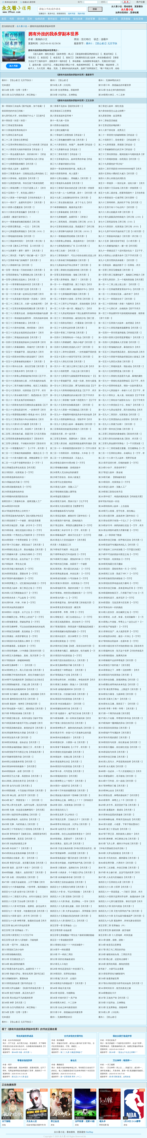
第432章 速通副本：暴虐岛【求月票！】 (117, 810)
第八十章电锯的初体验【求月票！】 (18, 236)
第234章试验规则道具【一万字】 (17, 487)
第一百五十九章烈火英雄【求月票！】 (116, 361)
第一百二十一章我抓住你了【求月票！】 (117, 299)
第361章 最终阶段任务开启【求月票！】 (20, 699)
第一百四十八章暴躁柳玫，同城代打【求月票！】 (25, 347)
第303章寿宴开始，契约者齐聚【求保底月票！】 (72, 602)
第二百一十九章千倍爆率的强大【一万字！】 (23, 463)
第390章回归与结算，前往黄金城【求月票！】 (119, 742)
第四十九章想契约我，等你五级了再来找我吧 (23, 183)
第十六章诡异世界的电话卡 (14, 130)
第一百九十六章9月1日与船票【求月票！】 (22, 424)
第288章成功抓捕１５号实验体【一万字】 (69, 578)
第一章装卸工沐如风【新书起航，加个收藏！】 (24, 106)
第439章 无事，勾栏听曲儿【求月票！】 (20, 824)
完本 (29, 18)
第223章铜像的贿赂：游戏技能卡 (65, 467)
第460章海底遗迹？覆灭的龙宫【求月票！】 (70, 858)
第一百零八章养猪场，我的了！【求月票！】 (71, 280)
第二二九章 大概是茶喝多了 (71, 1052)
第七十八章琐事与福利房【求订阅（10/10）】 (71, 231)
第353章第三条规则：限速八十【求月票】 (69, 684)
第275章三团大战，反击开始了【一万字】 (21, 559)
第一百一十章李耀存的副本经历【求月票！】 (23, 284)
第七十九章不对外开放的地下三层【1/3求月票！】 (121, 231)
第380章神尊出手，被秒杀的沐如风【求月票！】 (72, 728)
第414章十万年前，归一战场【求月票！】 (117, 781)
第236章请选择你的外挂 (13, 492)
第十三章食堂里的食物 (12, 125)
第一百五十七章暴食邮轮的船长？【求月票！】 (24, 361)
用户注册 (140, 2)
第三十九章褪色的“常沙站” (110, 164)
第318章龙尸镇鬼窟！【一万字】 (113, 627)
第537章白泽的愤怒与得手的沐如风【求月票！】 (121, 983)
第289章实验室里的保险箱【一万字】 (115, 578)
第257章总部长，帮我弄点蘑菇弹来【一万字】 (71, 525)
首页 (4, 18)
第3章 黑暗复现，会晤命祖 (119, 1077)
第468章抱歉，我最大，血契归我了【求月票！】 (24, 872)
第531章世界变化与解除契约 (111, 974)
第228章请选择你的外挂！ (14, 477)
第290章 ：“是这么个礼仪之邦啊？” (123, 1052)
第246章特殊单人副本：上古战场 (113, 506)
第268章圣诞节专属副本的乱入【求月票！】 (118, 545)
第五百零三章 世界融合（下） (16, 930)
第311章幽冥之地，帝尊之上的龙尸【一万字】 (23, 617)
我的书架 (81, 14)
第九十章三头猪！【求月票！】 (65, 251)
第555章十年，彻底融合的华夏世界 (114, 85)
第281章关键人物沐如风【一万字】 (18, 569)
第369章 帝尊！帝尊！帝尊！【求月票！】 (118, 709)
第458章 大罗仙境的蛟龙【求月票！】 (116, 853)
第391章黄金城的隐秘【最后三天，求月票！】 (23, 747)
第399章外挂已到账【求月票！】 (113, 757)
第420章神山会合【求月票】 (111, 790)
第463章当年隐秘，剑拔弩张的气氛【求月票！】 (72, 863)
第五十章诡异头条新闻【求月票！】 (67, 183)
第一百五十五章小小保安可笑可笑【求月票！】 (72, 357)
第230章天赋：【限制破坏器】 (112, 477)
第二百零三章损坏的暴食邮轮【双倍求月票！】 (120, 434)
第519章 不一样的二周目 (61, 954)
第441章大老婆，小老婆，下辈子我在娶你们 (118, 824)
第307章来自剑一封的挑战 (110, 607)
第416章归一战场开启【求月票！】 (66, 786)
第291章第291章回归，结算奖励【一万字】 (70, 583)
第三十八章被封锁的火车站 (62, 164)
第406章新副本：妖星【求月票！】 (18, 771)
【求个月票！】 (105, 318)
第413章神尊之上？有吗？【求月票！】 (68, 781)
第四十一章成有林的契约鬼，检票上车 (68, 169)
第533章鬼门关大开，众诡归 (63, 978)
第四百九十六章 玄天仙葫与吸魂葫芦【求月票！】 (121, 916)
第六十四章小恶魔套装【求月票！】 (18, 207)
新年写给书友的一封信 (108, 501)
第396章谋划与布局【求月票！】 (113, 752)
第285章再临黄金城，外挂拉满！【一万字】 (70, 574)
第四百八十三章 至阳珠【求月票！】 (67, 896)
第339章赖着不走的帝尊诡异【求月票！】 (117, 660)
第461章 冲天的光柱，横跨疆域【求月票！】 (119, 858)
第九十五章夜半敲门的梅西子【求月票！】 (22, 260)
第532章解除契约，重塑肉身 (15, 978)
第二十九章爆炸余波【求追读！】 (66, 149)
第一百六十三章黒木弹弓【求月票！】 (20, 371)
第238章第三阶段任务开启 (110, 492)
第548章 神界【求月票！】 (14, 1003)
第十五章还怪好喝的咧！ (110, 125)
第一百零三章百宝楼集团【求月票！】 (116, 270)
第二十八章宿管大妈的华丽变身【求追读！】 (23, 149)
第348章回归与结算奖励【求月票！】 (115, 675)
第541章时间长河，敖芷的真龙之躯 (114, 988)
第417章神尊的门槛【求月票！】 (113, 786)
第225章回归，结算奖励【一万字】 (18, 472)
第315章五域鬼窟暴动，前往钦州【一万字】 (70, 622)
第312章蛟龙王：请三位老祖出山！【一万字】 (71, 617)
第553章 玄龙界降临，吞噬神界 (64, 90)
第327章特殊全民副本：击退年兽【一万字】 (118, 641)
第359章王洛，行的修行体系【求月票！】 (69, 694)
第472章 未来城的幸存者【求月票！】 (67, 877)
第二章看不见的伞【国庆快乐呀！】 (67, 106)
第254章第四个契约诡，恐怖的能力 (66, 521)
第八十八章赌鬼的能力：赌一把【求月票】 (118, 246)
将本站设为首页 (11, 2)
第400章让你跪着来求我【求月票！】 (19, 762)
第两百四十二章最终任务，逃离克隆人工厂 (22, 501)
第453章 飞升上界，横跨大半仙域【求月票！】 (120, 843)
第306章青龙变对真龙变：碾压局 (65, 607)
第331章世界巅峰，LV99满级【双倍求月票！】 (23, 651)
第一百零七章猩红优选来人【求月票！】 (21, 280)
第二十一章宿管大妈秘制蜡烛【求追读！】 (118, 135)
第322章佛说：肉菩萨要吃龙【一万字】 (20, 636)
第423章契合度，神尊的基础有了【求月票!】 (119, 795)
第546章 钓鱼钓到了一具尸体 (63, 998)
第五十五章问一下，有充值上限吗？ (18, 193)
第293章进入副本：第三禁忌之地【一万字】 (22, 588)
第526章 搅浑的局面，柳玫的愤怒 (113, 964)
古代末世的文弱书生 (73, 1036)
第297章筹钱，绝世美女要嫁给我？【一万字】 (71, 593)
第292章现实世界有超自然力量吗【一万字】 (118, 583)
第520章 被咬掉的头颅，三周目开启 (115, 954)
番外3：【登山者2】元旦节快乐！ (17, 80)
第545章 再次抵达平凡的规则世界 (17, 998)
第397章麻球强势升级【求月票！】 (18, 757)
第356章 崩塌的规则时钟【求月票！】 (67, 689)
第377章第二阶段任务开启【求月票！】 (68, 723)
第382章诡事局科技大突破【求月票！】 (20, 733)
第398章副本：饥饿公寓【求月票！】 (67, 757)
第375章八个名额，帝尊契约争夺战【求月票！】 (121, 718)
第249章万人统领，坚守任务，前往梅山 (116, 511)
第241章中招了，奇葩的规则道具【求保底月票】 (121, 496)
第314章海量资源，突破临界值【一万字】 (21, 622)
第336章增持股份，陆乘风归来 (112, 655)
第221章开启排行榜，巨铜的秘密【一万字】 (118, 463)
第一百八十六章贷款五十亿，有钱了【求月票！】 (121, 405)
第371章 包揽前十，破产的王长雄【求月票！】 (72, 713)
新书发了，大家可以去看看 (111, 969)
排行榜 (20, 18)
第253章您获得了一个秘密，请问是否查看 (21, 521)
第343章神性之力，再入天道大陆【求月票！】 (23, 670)
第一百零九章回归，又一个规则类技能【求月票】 (121, 280)
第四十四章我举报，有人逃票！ (65, 173)
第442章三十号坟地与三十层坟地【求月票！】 (23, 829)
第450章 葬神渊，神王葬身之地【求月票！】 (119, 839)
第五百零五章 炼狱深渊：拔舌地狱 (114, 930)
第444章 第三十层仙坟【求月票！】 (115, 829)
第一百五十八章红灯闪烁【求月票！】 (68, 361)
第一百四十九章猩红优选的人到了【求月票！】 (72, 347)
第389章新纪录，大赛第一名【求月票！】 (69, 742)
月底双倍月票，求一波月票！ (63, 434)
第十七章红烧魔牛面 (59, 130)
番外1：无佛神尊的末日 (109, 80)
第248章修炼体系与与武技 (62, 511)
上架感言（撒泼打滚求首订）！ (16, 217)
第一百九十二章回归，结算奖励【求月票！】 (119, 414)
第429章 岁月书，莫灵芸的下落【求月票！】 (119, 805)
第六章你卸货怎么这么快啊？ (112, 111)
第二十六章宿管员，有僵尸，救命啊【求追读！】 (73, 145)
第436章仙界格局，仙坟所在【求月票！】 (21, 819)
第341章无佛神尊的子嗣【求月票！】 (67, 665)
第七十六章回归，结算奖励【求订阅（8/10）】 (120, 226)
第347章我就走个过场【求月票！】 (66, 675)
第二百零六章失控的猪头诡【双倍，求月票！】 (120, 439)
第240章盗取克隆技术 (60, 496)
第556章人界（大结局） (61, 85)
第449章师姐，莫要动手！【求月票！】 (68, 839)
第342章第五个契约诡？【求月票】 (114, 665)
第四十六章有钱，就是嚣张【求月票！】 (21, 178)
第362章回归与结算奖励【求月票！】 (67, 699)
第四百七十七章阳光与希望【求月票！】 (69, 887)
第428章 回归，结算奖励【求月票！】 (67, 805)
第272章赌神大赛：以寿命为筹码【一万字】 (22, 554)
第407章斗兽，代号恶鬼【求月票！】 (67, 771)
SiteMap (89, 1132)
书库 (11, 18)
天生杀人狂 (31, 1121)
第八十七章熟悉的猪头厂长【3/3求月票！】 (70, 246)
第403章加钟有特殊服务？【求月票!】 (19, 766)
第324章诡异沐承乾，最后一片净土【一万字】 (119, 636)
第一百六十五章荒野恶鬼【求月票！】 (116, 371)
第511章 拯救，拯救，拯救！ (111, 940)
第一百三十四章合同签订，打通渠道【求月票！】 (73, 323)
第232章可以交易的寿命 (61, 482)
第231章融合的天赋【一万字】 (16, 482)
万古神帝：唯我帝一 (122, 1060)
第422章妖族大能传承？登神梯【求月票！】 (70, 795)
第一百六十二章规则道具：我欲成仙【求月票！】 (121, 366)
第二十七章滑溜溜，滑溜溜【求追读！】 (117, 145)
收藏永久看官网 (29, 2)
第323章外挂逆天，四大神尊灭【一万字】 (69, 636)
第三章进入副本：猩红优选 (111, 106)
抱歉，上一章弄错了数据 (110, 535)
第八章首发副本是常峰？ (61, 116)
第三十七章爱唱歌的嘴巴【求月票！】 (20, 164)
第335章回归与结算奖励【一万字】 (66, 655)
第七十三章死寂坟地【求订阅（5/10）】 (117, 222)
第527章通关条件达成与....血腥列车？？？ (21, 969)
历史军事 (90, 18)
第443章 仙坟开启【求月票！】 (64, 829)
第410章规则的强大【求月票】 (64, 776)
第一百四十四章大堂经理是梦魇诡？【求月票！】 (121, 337)
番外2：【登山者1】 (59, 80)
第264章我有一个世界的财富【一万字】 (20, 540)
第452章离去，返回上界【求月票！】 (67, 843)
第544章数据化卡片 (107, 993)
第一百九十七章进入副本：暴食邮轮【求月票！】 (73, 424)
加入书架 (13, 66)
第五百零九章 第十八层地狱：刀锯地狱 (20, 940)
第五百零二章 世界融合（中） (112, 925)
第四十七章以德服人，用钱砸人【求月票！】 (71, 178)
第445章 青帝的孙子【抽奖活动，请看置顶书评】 (25, 834)
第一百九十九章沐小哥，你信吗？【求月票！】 (24, 429)
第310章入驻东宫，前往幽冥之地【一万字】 (118, 612)
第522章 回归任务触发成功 (62, 959)
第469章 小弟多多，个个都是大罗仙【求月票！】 (73, 872)
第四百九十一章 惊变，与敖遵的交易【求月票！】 (25, 911)
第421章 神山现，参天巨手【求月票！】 (20, 795)
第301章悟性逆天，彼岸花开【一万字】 (116, 598)
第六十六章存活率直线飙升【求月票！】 (21, 212)
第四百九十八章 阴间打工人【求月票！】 (69, 921)
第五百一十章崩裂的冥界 (61, 940)
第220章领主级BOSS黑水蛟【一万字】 (68, 463)
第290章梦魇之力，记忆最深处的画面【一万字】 (24, 583)
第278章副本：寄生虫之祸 (14, 564)
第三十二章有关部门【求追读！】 (66, 154)
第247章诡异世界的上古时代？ (16, 511)
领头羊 (102, 1121)
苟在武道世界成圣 (24, 1036)
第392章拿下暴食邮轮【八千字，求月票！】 (70, 747)
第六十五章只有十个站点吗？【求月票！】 (118, 207)
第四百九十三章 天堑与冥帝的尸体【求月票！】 (120, 911)
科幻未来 (77, 18)
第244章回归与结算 (11, 506)
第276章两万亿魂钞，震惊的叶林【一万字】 (70, 559)
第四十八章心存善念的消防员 (112, 178)
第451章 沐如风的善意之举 (14, 843)
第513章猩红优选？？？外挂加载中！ (67, 945)
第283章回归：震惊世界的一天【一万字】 (117, 569)
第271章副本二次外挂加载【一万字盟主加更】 (119, 549)
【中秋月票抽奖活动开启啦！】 (113, 848)
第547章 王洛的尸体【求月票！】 (113, 998)
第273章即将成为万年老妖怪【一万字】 (68, 554)
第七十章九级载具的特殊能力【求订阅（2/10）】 (121, 217)
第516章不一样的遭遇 (60, 950)
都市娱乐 (52, 18)
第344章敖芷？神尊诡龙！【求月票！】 (68, 670)
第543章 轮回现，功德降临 (62, 993)
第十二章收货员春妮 (107, 120)
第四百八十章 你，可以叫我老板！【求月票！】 (72, 892)
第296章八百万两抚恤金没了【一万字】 (20, 593)
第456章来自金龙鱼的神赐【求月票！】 (20, 853)
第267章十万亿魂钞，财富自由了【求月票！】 (23, 545)
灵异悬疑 (125, 18)
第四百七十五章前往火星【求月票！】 (116, 882)
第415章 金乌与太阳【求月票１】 (17, 786)
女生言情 (138, 18)
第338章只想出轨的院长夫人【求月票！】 (69, 660)
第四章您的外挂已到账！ (13, 111)
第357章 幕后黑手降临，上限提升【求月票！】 (120, 689)
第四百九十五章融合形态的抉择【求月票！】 (71, 916)
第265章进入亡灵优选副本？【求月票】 (68, 540)
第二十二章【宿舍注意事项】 (15, 140)
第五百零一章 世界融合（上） (64, 925)
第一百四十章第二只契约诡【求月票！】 (69, 333)
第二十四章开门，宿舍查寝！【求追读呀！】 (119, 140)
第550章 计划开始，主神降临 (63, 95)
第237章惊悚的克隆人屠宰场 (63, 492)
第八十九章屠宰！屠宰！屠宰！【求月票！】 (23, 251)
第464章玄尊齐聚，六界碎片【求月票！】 (117, 863)
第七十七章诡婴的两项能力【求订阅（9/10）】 (23, 231)
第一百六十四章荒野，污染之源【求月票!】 (70, 371)
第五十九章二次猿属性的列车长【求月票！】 (71, 198)
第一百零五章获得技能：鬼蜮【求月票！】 (70, 275)
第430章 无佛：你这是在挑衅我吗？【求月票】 (23, 810)
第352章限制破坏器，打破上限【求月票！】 (22, 684)
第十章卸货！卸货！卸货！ (14, 120)
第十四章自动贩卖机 (59, 125)
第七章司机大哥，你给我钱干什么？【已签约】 (24, 116)
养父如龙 (55, 1121)
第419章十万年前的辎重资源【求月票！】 (69, 790)
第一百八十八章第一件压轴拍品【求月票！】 (71, 410)
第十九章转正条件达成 (12, 135)
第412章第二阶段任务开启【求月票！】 (20, 781)
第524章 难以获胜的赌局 (13, 964)
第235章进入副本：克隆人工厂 (64, 487)
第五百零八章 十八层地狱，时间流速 (115, 935)
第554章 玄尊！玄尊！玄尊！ (15, 90)
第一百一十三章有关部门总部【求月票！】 (22, 289)
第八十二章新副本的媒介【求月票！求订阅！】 (120, 236)
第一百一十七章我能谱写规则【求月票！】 (70, 294)
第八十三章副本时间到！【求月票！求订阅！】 (24, 241)
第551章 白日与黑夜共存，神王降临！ (19, 95)
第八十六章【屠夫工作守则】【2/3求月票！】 (23, 246)
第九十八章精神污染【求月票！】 (17, 265)
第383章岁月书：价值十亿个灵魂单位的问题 (70, 733)
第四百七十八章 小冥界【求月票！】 (115, 887)
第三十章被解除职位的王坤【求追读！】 (117, 149)
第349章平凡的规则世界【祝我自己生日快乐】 (23, 680)
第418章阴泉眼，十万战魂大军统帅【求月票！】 (24, 790)
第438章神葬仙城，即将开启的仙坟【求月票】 (119, 819)
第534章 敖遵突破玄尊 (108, 978)
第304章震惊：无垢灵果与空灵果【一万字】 (118, 602)
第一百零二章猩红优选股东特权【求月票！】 (71, 270)
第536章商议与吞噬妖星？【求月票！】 (68, 983)
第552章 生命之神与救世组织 (111, 90)
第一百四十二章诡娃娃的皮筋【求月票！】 (22, 337)
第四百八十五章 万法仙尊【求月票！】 (20, 901)
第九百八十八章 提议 (20, 1077)
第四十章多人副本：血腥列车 (15, 169)
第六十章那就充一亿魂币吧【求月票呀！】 (118, 198)
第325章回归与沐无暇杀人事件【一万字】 (21, 641)
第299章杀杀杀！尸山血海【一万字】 (19, 598)
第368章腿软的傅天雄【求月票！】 (66, 709)
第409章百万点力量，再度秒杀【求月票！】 (22, 776)
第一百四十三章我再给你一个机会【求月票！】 (72, 337)
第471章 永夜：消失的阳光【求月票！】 (20, 877)
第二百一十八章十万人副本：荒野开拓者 (117, 458)
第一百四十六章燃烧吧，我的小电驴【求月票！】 (73, 342)
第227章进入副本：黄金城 (110, 472)
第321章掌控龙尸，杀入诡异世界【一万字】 (118, 631)
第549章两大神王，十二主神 (111, 95)
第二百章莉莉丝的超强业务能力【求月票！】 (71, 429)
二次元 (114, 18)
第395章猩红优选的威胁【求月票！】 (67, 752)
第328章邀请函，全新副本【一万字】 (19, 646)
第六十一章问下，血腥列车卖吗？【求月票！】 (24, 202)
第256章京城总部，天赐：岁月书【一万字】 (22, 525)
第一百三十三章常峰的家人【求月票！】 (21, 323)
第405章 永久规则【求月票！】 (112, 766)
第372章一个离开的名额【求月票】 (114, 713)
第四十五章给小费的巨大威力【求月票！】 (118, 173)
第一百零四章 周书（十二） (71, 1077)
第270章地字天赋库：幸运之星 (64, 549)
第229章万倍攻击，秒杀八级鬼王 (65, 477)
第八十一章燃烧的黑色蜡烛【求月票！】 (69, 236)
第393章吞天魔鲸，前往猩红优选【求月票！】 (119, 747)
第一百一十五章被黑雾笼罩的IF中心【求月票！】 (121, 289)
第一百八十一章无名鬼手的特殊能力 (18, 400)
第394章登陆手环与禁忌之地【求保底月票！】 (23, 752)
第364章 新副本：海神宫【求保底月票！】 (21, 704)
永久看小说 (16, 9)
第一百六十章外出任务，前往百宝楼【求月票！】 (25, 366)
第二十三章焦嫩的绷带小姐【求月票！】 (69, 140)
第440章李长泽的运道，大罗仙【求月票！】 (70, 824)
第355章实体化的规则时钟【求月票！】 (20, 689)
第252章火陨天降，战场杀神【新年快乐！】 (118, 516)
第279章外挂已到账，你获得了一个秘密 (68, 564)
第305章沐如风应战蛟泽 (13, 607)
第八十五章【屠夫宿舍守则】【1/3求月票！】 (119, 241)
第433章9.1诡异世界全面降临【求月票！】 (21, 815)
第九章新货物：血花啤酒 (110, 116)
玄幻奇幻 (103, 18)
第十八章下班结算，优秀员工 (112, 130)
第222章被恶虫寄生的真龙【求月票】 (19, 467)
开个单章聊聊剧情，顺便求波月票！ (67, 207)
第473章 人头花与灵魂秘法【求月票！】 (117, 877)
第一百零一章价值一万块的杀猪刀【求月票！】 (24, 270)
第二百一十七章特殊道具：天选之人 (67, 458)
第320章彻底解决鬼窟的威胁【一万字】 (68, 631)
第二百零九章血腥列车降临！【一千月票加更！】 (121, 443)
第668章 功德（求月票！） (22, 1052)
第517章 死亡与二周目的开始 (111, 950)
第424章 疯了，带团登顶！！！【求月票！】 (22, 800)
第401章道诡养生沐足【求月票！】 (66, 762)
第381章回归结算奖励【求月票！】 (114, 728)
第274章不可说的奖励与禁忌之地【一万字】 (118, 554)
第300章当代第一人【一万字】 (64, 598)
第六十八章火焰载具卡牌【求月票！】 (116, 212)
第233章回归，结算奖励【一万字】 (114, 482)
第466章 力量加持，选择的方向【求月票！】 (71, 868)
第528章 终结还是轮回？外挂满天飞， (67, 969)
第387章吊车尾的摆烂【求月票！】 (114, 737)
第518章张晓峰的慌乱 (12, 954)
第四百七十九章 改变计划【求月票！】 (20, 892)
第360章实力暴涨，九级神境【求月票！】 (117, 694)
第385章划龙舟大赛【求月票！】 (17, 737)
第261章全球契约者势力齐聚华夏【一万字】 (118, 530)
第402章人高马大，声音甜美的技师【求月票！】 (121, 762)
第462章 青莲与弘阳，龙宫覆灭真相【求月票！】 (25, 863)
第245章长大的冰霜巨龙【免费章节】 (67, 506)
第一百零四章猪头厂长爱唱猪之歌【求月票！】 (24, 275)
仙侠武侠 (40, 18)
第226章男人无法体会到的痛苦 (64, 472)
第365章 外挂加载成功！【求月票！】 (67, 704)
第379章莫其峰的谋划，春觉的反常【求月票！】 (24, 728)
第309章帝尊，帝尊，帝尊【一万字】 (67, 612)
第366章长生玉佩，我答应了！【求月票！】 (118, 704)
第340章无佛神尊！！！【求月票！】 (19, 665)
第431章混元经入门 (59, 810)
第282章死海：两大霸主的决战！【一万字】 (70, 569)
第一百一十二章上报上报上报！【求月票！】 (119, 284)
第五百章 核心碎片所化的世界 (16, 925)
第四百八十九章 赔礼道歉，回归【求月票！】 (71, 906)
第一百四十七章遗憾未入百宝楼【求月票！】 (119, 342)
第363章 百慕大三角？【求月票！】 (115, 699)
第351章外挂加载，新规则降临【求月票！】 (118, 680)
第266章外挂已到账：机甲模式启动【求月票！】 (121, 540)
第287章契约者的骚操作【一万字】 (18, 578)
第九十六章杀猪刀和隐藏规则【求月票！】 (70, 260)
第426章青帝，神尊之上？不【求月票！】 (117, 800)
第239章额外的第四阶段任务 (15, 496)
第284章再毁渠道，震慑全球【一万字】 (20, 574)
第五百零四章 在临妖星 (61, 930)
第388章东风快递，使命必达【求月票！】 (21, 742)
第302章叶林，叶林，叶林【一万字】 (19, 602)
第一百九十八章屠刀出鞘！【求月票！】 (117, 424)
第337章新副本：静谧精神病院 (16, 660)
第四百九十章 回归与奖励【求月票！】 (116, 906)
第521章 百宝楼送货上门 (13, 959)
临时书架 (71, 14)
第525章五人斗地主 (59, 964)
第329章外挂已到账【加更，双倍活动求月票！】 (72, 646)
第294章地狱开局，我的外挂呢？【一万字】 (70, 588)
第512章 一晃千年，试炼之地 (15, 945)
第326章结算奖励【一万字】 (63, 641)
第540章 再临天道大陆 (60, 988)
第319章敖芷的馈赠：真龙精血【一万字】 (21, 631)
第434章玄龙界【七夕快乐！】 (64, 815)
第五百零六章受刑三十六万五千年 (17, 935)
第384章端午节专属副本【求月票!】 (115, 733)
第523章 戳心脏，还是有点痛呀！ (113, 959)
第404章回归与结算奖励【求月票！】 (67, 766)
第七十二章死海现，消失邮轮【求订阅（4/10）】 (73, 222)
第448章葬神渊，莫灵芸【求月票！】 (19, 839)
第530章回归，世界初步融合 (63, 974)
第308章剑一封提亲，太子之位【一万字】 (21, 612)
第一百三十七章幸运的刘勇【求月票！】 (69, 328)
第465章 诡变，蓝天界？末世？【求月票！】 (22, 868)
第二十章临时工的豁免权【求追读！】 (68, 135)
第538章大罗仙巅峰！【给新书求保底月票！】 (23, 988)
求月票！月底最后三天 (60, 545)
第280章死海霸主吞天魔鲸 (110, 564)
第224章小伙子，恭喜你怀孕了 (112, 467)
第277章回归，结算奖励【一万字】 (114, 559)
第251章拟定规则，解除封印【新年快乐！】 (70, 516)
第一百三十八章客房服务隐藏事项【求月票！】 (120, 328)
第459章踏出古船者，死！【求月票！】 (20, 858)
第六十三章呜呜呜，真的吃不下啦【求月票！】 (120, 202)
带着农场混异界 (24, 1060)
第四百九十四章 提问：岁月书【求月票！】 (22, 916)
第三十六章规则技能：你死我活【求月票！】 (119, 159)
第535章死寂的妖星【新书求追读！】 (19, 983)
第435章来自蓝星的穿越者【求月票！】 (116, 815)
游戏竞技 (65, 18)
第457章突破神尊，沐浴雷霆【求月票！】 (69, 853)
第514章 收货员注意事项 (109, 945)
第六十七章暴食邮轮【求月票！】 (66, 212)
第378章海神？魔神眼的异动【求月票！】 (117, 723)
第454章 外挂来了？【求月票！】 (17, 848)
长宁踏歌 (6, 1121)
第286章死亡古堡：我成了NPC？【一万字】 (118, 574)
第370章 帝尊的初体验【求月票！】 (18, 713)
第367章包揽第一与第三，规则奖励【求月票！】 (24, 709)
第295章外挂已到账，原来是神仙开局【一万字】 (121, 588)
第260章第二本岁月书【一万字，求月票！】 (70, 530)
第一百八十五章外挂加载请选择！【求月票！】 (72, 405)
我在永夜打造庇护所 (122, 1036)
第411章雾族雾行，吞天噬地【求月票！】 (117, 776)
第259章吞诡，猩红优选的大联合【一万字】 (22, 530)
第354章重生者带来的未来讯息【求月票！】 (118, 684)
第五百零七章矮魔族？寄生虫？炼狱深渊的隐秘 (72, 935)
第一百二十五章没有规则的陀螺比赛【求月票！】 (25, 308)
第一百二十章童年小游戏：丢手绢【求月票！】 (72, 299)
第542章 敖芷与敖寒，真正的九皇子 (18, 993)
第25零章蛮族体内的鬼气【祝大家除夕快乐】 (23, 516)
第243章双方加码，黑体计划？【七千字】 (69, 501)
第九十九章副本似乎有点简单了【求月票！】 (71, 265)
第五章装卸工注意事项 (60, 111)
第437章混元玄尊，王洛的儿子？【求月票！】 (71, 819)
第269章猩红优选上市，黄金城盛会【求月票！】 (24, 549)
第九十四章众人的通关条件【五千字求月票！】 (120, 255)
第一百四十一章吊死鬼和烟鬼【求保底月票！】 (120, 333)
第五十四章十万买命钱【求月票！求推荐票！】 (120, 188)
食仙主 (73, 1060)
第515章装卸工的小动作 (13, 950)
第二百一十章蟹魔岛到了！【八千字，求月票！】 (25, 448)
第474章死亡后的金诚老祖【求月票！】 (68, 882)
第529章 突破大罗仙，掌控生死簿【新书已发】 (23, 974)
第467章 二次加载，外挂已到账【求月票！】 (119, 868)
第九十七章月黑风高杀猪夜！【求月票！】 (118, 260)
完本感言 (6, 85)
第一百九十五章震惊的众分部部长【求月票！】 (120, 419)
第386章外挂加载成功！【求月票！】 (67, 737)
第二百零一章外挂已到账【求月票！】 (116, 429)
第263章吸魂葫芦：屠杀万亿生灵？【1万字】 (71, 535)
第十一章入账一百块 (59, 120)
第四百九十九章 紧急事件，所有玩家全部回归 (119, 921)
